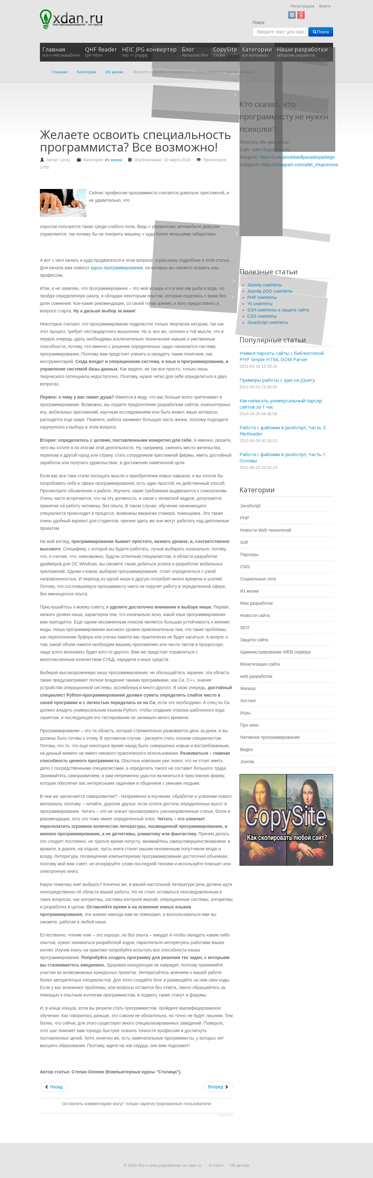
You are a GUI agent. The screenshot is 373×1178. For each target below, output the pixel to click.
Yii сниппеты (259, 303)
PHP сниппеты (262, 297)
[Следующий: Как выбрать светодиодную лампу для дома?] (218, 1087)
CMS (245, 566)
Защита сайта (254, 639)
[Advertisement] (153, 109)
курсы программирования (117, 267)
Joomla (247, 761)
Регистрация (302, 6)
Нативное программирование (270, 737)
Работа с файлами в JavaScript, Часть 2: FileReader (283, 430)
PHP (244, 517)
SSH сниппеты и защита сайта (278, 309)
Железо (248, 688)
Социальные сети (258, 578)
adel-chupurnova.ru (271, 149)
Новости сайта (255, 615)
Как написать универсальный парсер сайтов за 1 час (281, 403)
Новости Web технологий (265, 530)
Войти (325, 6)
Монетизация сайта (260, 664)
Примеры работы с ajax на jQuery (277, 380)
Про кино (249, 725)
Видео (246, 749)
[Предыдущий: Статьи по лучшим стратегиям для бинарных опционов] (53, 1087)
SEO (244, 627)
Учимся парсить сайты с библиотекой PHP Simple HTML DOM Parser (282, 356)
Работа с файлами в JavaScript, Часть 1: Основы (283, 457)
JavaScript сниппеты (267, 322)
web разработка (256, 676)
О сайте (216, 1165)
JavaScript (250, 505)
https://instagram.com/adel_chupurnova (299, 164)
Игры (245, 712)
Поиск (258, 22)
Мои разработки (256, 603)
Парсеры (249, 554)
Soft (244, 542)
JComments (225, 1115)
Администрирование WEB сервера (275, 651)
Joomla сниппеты (264, 284)
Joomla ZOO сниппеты (270, 291)
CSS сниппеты (262, 316)
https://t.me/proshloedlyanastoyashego (297, 157)
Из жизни (113, 159)
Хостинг (248, 700)
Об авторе (239, 1165)
